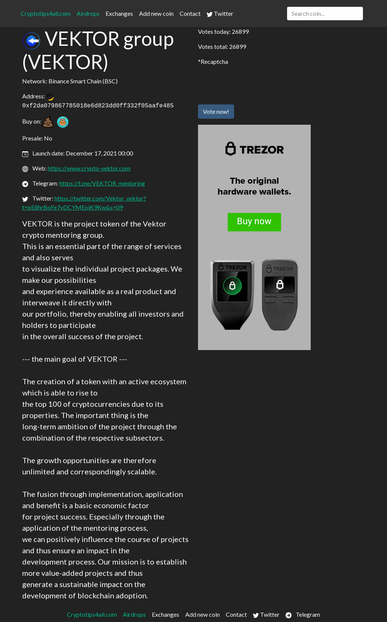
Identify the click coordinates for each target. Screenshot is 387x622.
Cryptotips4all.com (46, 13)
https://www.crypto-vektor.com (89, 168)
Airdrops (88, 13)
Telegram (303, 614)
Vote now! (216, 111)
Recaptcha (214, 61)
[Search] (325, 13)
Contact (190, 13)
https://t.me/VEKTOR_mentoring (102, 183)
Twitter (220, 13)
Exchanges (119, 13)
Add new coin (156, 13)
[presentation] (255, 83)
